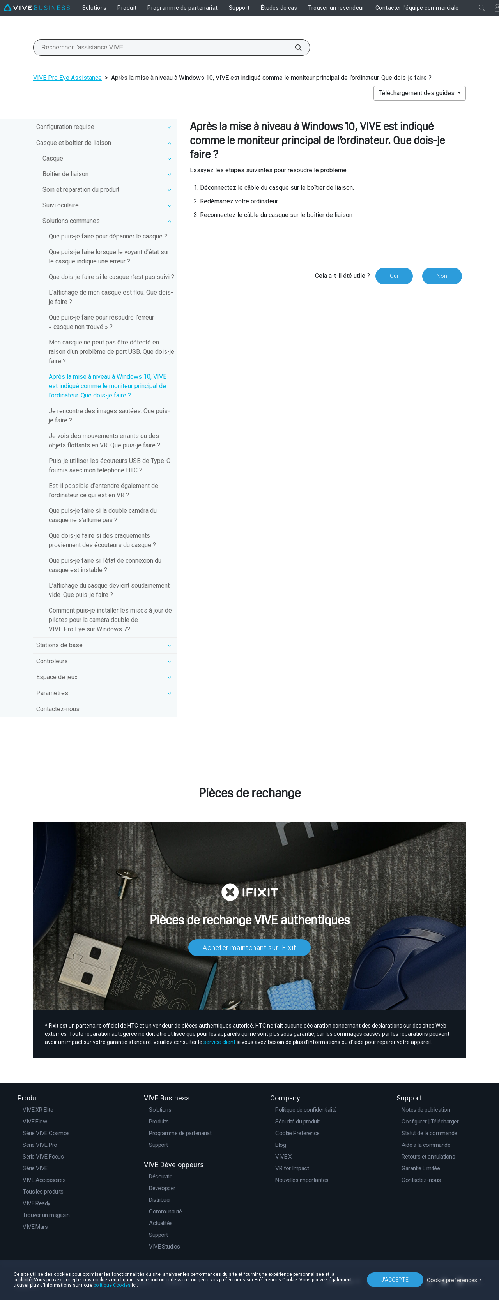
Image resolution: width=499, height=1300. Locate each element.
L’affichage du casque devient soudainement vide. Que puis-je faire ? (109, 590)
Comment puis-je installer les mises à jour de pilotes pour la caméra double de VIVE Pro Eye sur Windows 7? (110, 620)
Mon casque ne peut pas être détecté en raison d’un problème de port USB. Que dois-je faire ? (111, 352)
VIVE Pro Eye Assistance (67, 77)
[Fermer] (482, 8)
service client (219, 1042)
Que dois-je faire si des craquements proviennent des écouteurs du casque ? (102, 540)
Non (442, 276)
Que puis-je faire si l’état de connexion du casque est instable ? (105, 565)
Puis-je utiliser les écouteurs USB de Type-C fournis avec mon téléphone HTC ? (109, 465)
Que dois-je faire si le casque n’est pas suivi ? (111, 277)
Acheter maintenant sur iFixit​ (249, 947)
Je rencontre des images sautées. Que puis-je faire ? (109, 415)
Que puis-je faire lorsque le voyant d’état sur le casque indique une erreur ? (109, 256)
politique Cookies (112, 1285)
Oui (393, 276)
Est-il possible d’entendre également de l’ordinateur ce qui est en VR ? (103, 490)
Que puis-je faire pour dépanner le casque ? (108, 236)
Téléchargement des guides (417, 93)
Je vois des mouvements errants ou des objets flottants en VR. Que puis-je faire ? (104, 440)
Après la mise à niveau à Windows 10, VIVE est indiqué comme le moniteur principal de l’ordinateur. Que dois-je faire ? (107, 386)
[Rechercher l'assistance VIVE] (294, 47)
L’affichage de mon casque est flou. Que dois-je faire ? (111, 297)
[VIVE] (37, 8)
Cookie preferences (453, 1279)
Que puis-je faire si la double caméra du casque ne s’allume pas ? (103, 515)
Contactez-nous (58, 709)
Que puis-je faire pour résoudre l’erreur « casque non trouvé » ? (101, 322)
